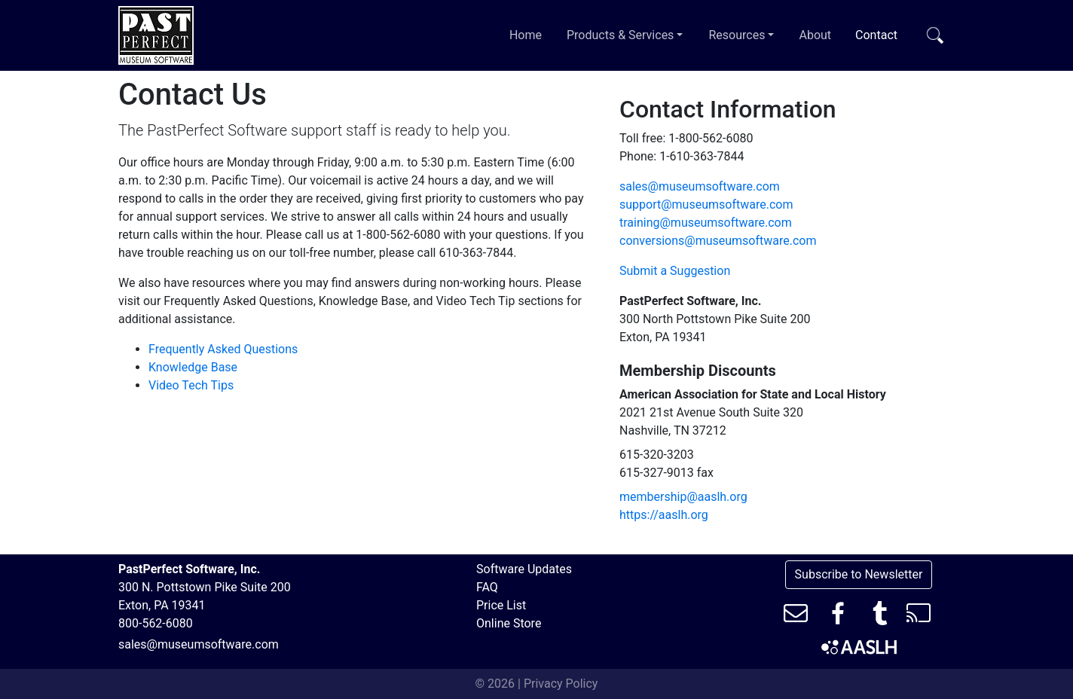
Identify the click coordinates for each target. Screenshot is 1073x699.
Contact (879, 34)
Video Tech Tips (191, 385)
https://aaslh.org (663, 515)
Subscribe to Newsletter (859, 574)
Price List (501, 605)
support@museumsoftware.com (706, 204)
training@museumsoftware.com (705, 222)
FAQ (487, 587)
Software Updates (524, 569)
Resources (744, 34)
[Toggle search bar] (935, 36)
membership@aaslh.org (683, 497)
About (815, 35)
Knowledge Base (192, 367)
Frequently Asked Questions (223, 349)
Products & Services (628, 34)
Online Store (508, 623)
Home (525, 35)
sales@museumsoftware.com (699, 186)
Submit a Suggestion (674, 271)
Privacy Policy (561, 683)
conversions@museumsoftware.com (717, 241)
